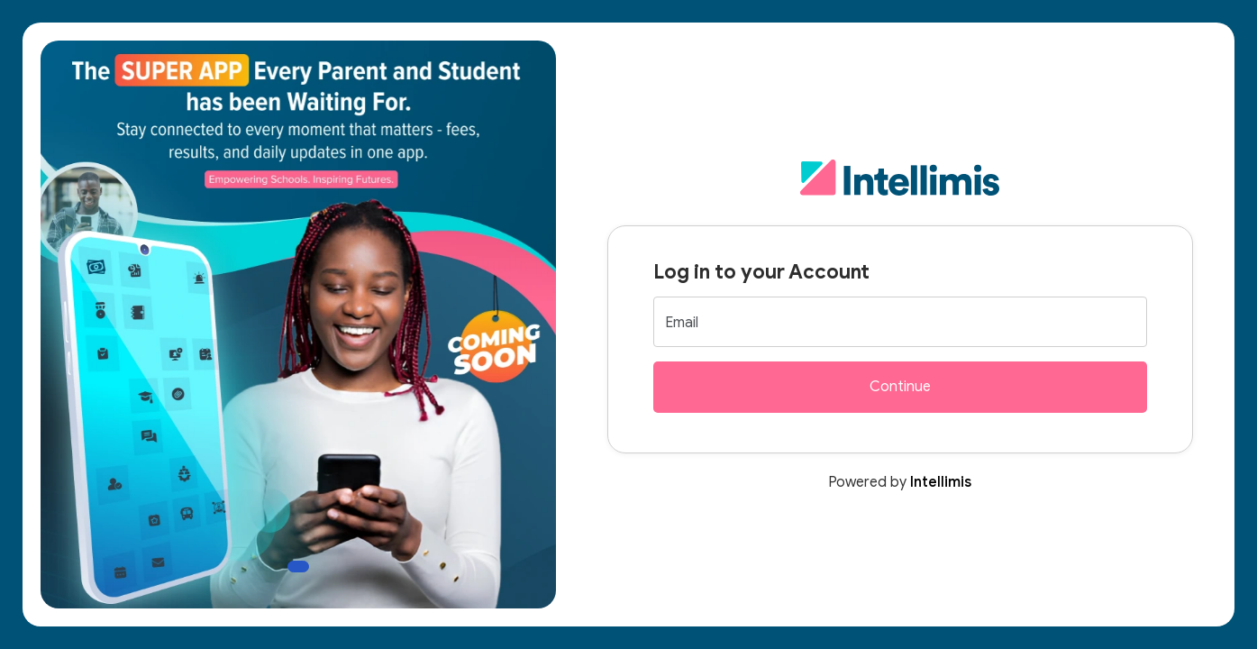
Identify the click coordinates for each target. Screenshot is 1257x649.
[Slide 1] (298, 566)
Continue (900, 387)
